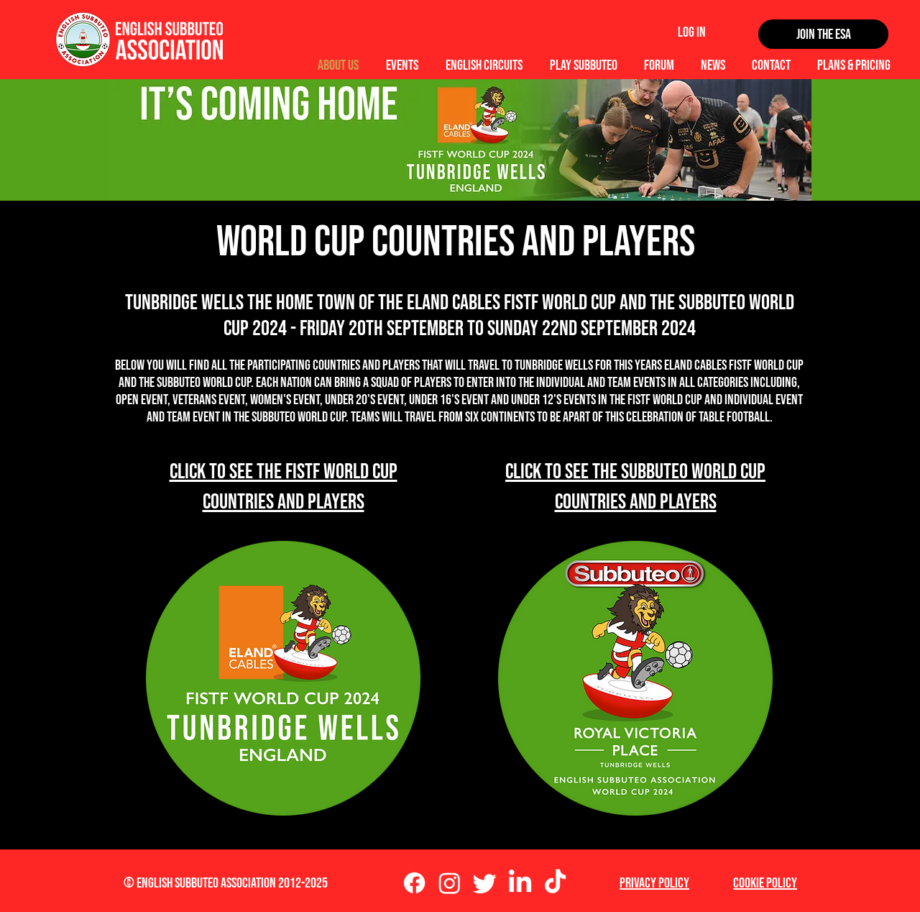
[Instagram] (450, 883)
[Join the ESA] (823, 34)
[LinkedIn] (520, 883)
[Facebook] (414, 883)
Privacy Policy (654, 883)
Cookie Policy (765, 883)
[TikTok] (555, 883)
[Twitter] (485, 883)
